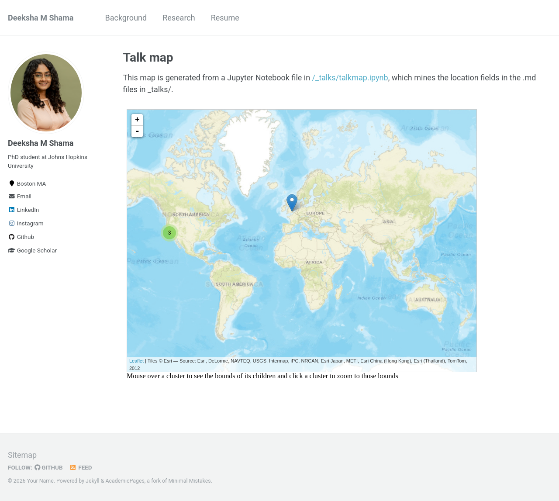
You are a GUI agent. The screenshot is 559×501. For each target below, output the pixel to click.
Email (19, 196)
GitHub (49, 467)
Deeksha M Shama (40, 17)
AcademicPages (124, 481)
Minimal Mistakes (189, 481)
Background (126, 17)
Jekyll (93, 481)
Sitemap (22, 455)
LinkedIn (23, 209)
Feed (80, 467)
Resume (225, 17)
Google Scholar (32, 250)
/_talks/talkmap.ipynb (350, 77)
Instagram (26, 223)
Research (178, 17)
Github (21, 236)
